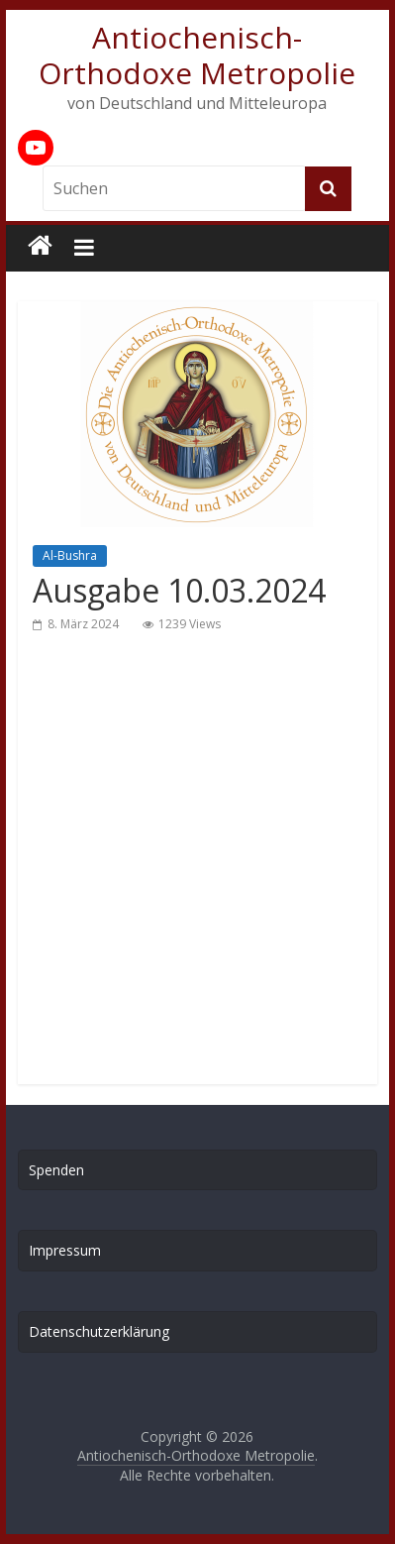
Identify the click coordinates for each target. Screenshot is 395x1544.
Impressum (65, 1250)
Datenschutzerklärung (99, 1331)
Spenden (56, 1169)
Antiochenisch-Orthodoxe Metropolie (197, 55)
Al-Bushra (70, 555)
